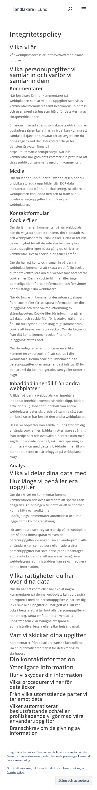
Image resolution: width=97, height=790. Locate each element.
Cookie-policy (15, 772)
